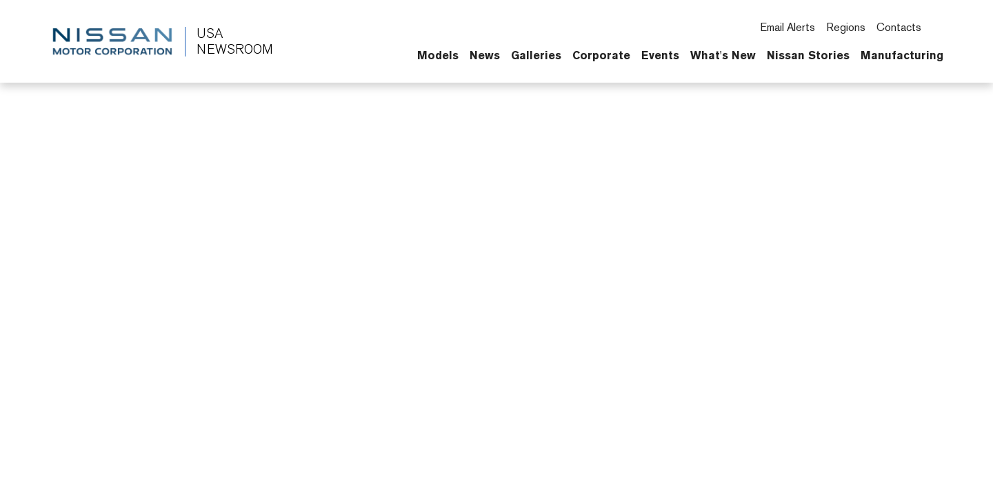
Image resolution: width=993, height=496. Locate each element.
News (485, 55)
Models (438, 55)
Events (660, 55)
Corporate (601, 55)
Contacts (898, 27)
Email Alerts (787, 27)
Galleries (536, 55)
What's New (723, 55)
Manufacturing (902, 55)
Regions (845, 27)
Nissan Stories (808, 55)
